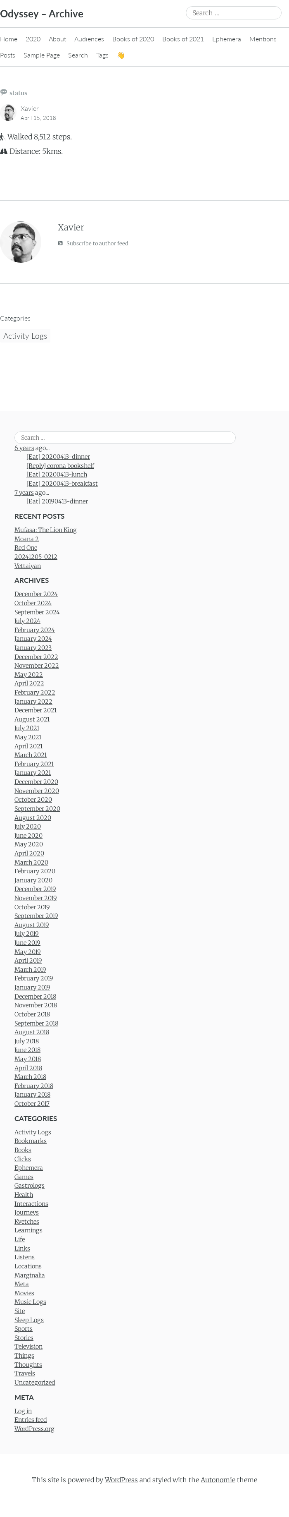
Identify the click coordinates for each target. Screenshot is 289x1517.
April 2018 (28, 1068)
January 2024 (33, 638)
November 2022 (36, 665)
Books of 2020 (133, 39)
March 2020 (31, 862)
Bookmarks (30, 1141)
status (18, 92)
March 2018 (30, 1077)
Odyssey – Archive (41, 13)
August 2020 (32, 818)
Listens (24, 1257)
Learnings (28, 1230)
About (57, 39)
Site (19, 1311)
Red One (25, 547)
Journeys (26, 1212)
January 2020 (33, 880)
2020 (33, 39)
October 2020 (33, 799)
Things (24, 1355)
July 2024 (27, 621)
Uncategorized (34, 1382)
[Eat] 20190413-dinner (57, 501)
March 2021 (30, 755)
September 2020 (37, 808)
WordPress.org (34, 1429)
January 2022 (33, 701)
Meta (21, 1284)
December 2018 (35, 996)
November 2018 (35, 1005)
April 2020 (29, 853)
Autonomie (218, 1480)
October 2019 (32, 907)
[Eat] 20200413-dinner (58, 456)
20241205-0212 (35, 557)
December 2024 (36, 594)
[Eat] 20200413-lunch (56, 474)
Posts (7, 55)
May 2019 (27, 952)
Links (22, 1248)
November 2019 (35, 898)
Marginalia (29, 1275)
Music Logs (30, 1302)
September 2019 (36, 916)
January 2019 (32, 987)
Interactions (31, 1204)
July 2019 (26, 933)
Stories (23, 1338)
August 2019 (31, 925)
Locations (28, 1266)
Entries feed (30, 1420)
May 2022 (28, 674)
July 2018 (26, 1041)
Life (19, 1239)
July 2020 (27, 826)
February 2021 (34, 764)
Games (23, 1177)
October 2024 (33, 603)
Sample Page (42, 55)
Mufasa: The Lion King (45, 530)
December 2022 (36, 657)
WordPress (121, 1480)
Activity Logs (25, 335)
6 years (24, 448)
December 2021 (35, 710)
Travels (24, 1373)
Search (78, 55)
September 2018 (36, 1023)
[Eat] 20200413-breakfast (62, 483)
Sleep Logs (29, 1320)
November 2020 (36, 791)
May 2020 (28, 844)
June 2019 (27, 943)
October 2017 (32, 1103)
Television (28, 1346)
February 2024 (34, 630)
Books (22, 1150)
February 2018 (33, 1086)
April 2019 (28, 960)
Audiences (89, 39)
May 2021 (27, 737)
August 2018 (31, 1032)
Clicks (22, 1159)
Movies (24, 1293)
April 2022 (29, 683)
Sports (23, 1328)
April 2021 (28, 746)
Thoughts (28, 1364)
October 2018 (32, 1014)
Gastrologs (29, 1185)
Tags (102, 55)
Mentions (263, 39)
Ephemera (226, 39)
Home (8, 39)
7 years (24, 492)
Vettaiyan (27, 566)
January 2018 (32, 1094)
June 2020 (28, 835)
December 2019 (35, 889)
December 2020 (36, 782)
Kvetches (26, 1221)
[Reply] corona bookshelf (60, 466)
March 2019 (30, 969)
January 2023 (33, 648)
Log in (23, 1411)
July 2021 (26, 728)
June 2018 (27, 1050)
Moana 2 (26, 539)
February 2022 (34, 692)
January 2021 (32, 772)
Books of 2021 (183, 39)
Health (23, 1194)
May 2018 (27, 1059)
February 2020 (34, 871)
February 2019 (33, 978)
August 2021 (32, 719)
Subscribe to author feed (93, 243)
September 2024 (37, 612)
